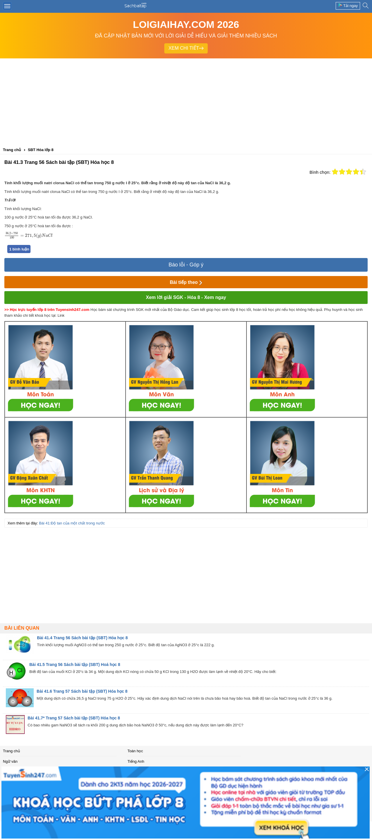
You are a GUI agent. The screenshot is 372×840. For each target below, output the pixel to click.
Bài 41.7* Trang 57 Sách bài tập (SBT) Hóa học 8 (74, 718)
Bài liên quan (21, 628)
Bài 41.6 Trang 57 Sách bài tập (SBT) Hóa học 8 (82, 691)
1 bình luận (19, 249)
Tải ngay (348, 5)
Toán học (135, 751)
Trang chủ (11, 751)
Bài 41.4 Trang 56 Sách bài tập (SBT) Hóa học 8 (82, 637)
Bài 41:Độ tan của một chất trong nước (72, 523)
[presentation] (28, 235)
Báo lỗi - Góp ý (186, 265)
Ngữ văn (10, 761)
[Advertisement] (186, 102)
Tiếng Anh (135, 761)
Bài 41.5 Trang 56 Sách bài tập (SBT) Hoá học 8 (74, 664)
